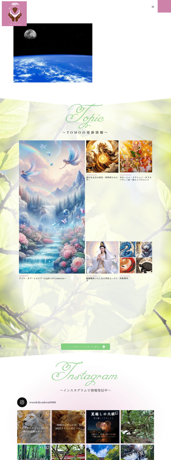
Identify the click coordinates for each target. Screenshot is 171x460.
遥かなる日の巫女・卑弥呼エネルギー (102, 178)
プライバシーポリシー (79, 446)
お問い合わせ (95, 446)
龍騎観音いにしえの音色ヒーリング (102, 220)
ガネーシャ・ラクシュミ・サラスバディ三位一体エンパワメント (136, 178)
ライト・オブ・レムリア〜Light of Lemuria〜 (43, 219)
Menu (153, 7)
